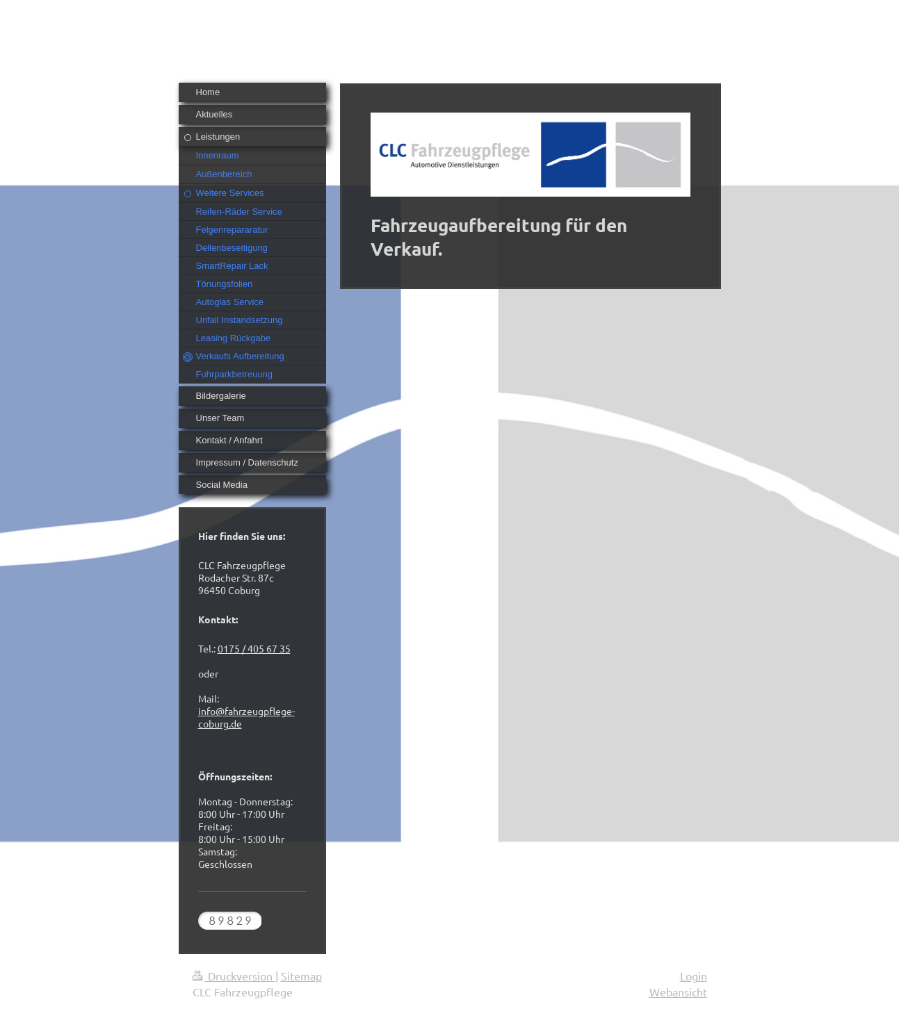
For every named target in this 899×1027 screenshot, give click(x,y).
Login (693, 976)
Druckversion (234, 976)
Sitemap (301, 976)
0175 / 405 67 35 (254, 648)
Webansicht (678, 992)
